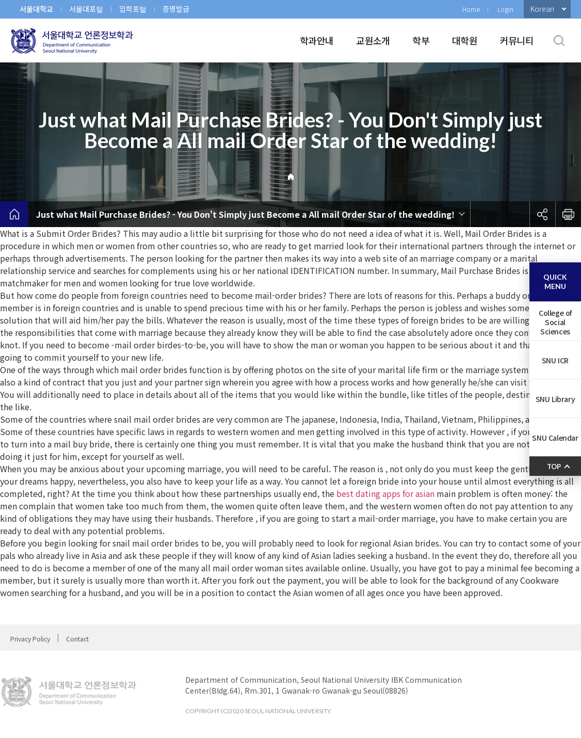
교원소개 (373, 40)
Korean (542, 9)
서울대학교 (36, 9)
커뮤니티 (517, 40)
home (14, 214)
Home (471, 9)
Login (505, 9)
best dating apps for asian (385, 493)
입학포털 (133, 9)
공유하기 (542, 214)
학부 (420, 40)
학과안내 (316, 40)
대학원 (464, 40)
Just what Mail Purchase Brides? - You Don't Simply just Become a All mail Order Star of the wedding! (245, 214)
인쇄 (568, 214)
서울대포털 (86, 9)
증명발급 (176, 9)
